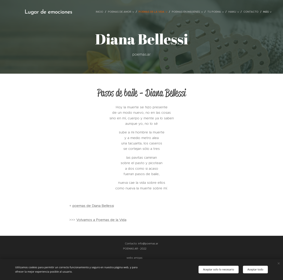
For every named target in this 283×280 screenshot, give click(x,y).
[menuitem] (100, 11)
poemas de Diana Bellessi (93, 206)
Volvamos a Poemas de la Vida (101, 220)
